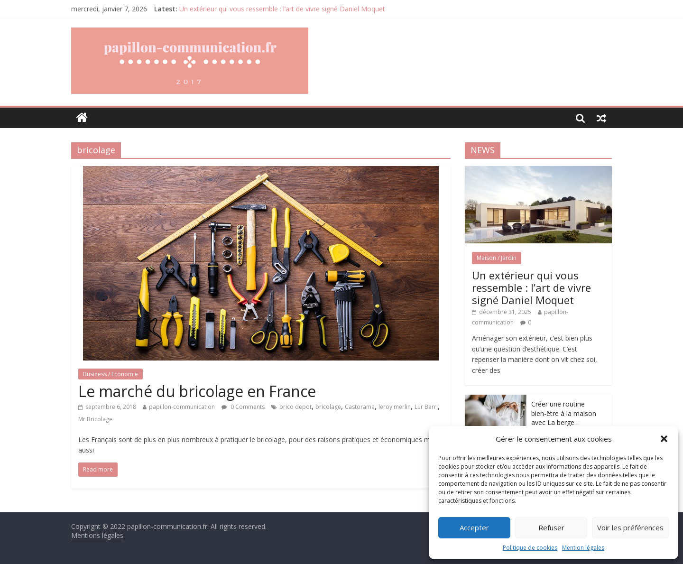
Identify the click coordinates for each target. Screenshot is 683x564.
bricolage (328, 407)
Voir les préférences (630, 527)
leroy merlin (394, 407)
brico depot (295, 407)
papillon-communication (182, 407)
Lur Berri (426, 407)
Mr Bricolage (95, 419)
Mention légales (583, 548)
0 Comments (243, 407)
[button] (664, 439)
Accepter (474, 527)
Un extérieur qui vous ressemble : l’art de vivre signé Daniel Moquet (282, 8)
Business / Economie (110, 374)
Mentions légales (97, 535)
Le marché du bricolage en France (197, 391)
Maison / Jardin (497, 258)
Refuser (551, 527)
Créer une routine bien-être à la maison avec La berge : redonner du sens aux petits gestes (564, 422)
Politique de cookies (530, 548)
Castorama (360, 407)
